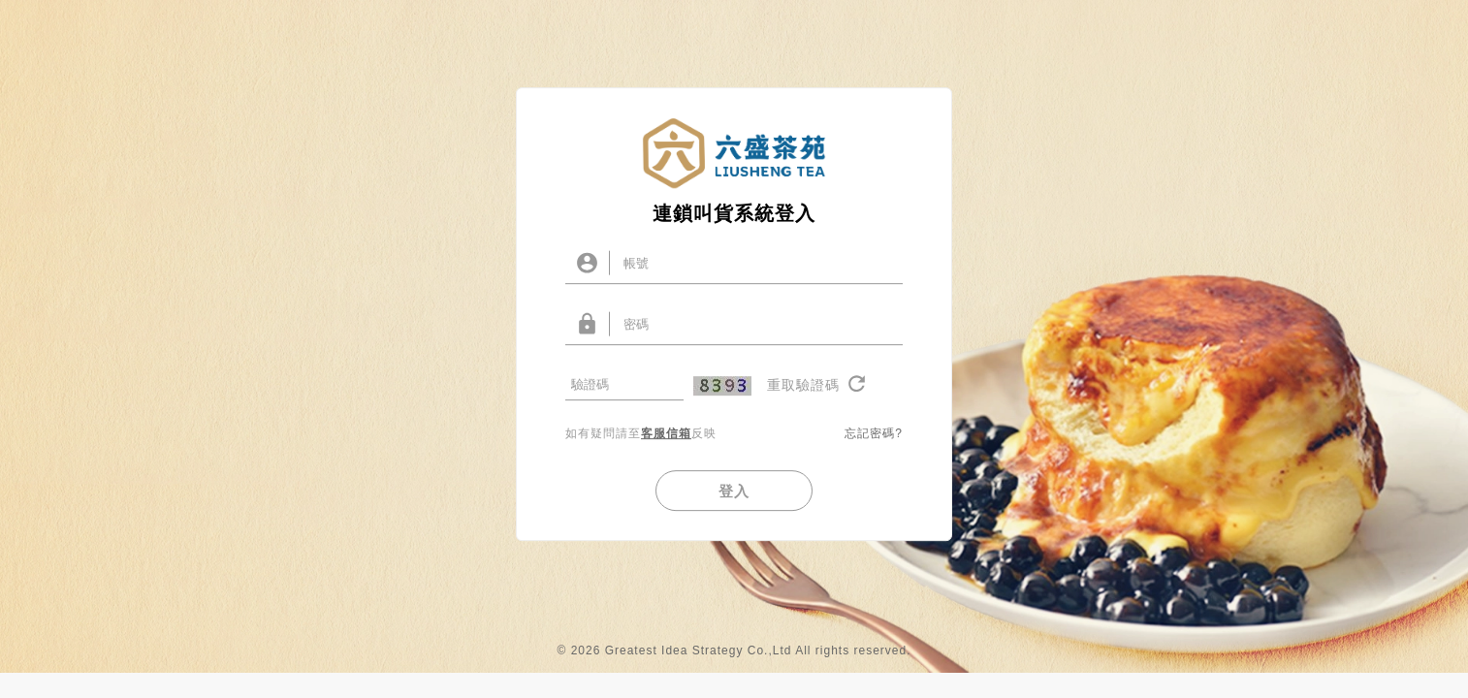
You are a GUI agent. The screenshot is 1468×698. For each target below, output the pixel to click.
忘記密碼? (874, 446)
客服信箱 (666, 446)
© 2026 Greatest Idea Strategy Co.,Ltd (674, 675)
